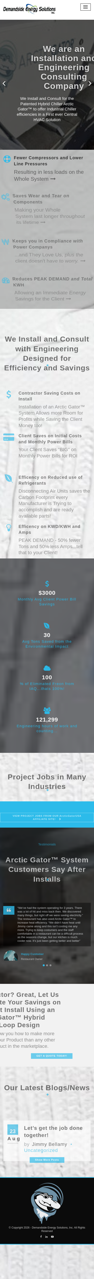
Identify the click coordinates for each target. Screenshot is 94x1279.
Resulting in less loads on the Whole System (45, 174)
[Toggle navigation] (85, 7)
